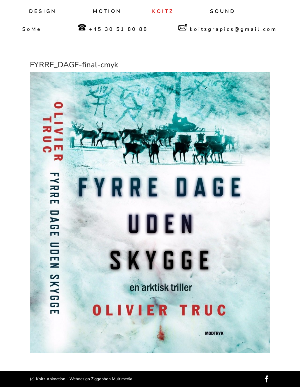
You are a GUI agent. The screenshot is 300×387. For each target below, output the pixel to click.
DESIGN (43, 12)
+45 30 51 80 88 (113, 28)
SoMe (31, 30)
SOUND (223, 12)
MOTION (107, 12)
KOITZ (163, 12)
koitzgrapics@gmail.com (227, 28)
